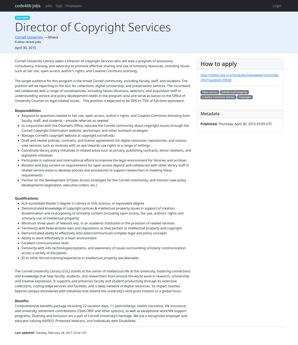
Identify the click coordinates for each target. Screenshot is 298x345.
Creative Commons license (218, 97)
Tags (58, 6)
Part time (22, 17)
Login (277, 6)
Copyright (245, 97)
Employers (74, 6)
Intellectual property (235, 92)
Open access (209, 92)
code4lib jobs (28, 5)
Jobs (49, 6)
